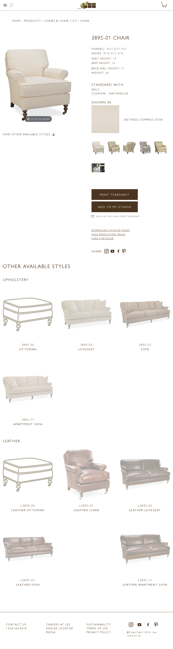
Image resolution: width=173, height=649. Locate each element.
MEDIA (51, 632)
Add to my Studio (114, 207)
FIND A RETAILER (103, 238)
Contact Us (16, 624)
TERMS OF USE (97, 628)
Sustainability (98, 624)
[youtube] (113, 252)
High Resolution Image (108, 234)
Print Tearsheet (114, 194)
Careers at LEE (58, 624)
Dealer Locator (59, 628)
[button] (5, 5)
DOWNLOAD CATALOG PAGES (111, 230)
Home (16, 20)
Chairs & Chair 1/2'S (60, 20)
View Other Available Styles (29, 134)
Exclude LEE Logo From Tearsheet (118, 216)
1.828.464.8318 (16, 628)
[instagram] (107, 252)
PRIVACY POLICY (98, 632)
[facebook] (119, 252)
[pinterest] (124, 252)
